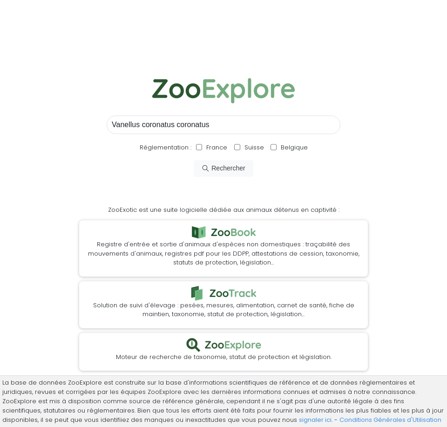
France (215, 147)
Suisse (254, 147)
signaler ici (315, 419)
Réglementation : (165, 147)
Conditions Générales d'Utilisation (390, 419)
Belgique (293, 147)
